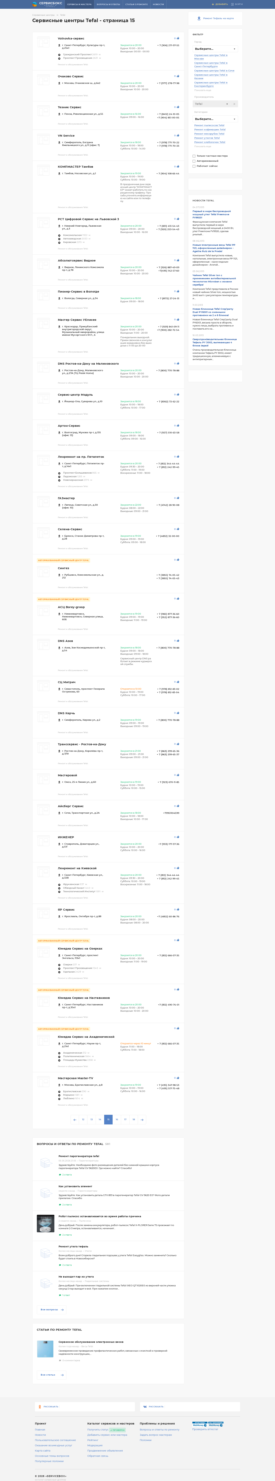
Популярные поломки (49, 1461)
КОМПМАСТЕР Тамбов (75, 166)
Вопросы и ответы (108, 4)
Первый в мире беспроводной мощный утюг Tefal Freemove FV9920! (212, 214)
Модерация (95, 1445)
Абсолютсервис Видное (77, 260)
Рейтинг (92, 1440)
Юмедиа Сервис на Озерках (80, 948)
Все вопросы (52, 1310)
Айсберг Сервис (71, 806)
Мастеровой (67, 775)
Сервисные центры (45, 15)
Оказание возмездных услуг (53, 1445)
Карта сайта (42, 1451)
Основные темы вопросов (52, 1456)
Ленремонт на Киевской (77, 868)
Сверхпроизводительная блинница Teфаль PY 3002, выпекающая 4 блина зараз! (215, 342)
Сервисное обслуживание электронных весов (91, 1342)
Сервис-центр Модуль (75, 394)
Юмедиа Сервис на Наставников (84, 998)
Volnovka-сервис (71, 38)
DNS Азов (65, 641)
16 (117, 1119)
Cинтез (63, 568)
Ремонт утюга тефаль (73, 1246)
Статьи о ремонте (136, 4)
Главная (40, 1430)
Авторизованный (208, 161)
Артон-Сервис (69, 425)
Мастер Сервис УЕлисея (77, 320)
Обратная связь (97, 1456)
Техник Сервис (69, 107)
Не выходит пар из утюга (76, 1277)
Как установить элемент (75, 1186)
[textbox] (215, 104)
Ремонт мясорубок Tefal (209, 134)
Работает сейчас (208, 166)
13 (91, 1119)
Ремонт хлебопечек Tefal (209, 142)
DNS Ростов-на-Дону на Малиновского (88, 363)
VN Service (66, 135)
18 (134, 1119)
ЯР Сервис (66, 909)
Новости (158, 4)
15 (108, 1119)
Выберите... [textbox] (204, 49)
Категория (200, 112)
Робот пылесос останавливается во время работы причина (100, 1216)
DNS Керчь (66, 713)
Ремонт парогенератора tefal (79, 1156)
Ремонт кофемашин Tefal (210, 130)
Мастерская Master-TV (75, 1078)
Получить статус (98, 1430)
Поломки (146, 1440)
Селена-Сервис (70, 529)
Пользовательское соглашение (55, 1440)
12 (83, 1119)
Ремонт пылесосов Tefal (209, 125)
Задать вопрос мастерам (156, 1435)
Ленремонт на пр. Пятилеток (81, 456)
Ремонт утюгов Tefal (207, 138)
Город (198, 42)
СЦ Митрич (67, 682)
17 (125, 1119)
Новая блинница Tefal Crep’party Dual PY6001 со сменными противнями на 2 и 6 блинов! (213, 312)
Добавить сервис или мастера (107, 1435)
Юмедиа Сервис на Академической (86, 1037)
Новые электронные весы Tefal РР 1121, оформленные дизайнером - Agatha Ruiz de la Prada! (214, 248)
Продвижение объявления (105, 1451)
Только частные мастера (213, 156)
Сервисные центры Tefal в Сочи (214, 71)
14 (100, 1119)
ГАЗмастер (66, 498)
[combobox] (215, 48)
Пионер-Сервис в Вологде (78, 291)
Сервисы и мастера (79, 4)
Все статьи (52, 1375)
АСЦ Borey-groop (71, 607)
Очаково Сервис (71, 76)
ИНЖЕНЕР (66, 837)
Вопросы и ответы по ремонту (159, 1430)
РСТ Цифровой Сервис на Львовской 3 (88, 219)
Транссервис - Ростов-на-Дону (82, 744)
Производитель (204, 97)
